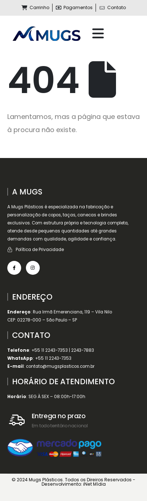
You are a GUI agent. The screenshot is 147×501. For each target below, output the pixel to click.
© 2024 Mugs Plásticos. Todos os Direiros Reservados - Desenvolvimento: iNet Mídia (73, 482)
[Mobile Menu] (98, 33)
